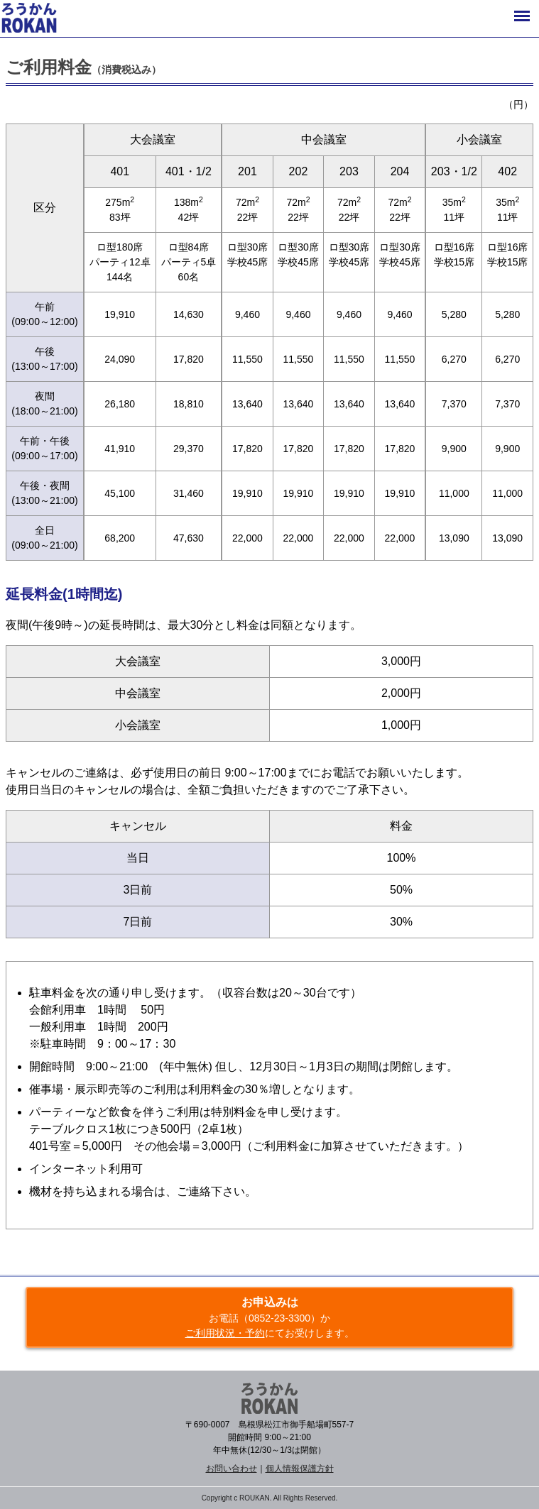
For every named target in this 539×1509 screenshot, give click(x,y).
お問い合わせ (231, 1469)
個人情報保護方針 (300, 1469)
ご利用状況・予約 (225, 1333)
